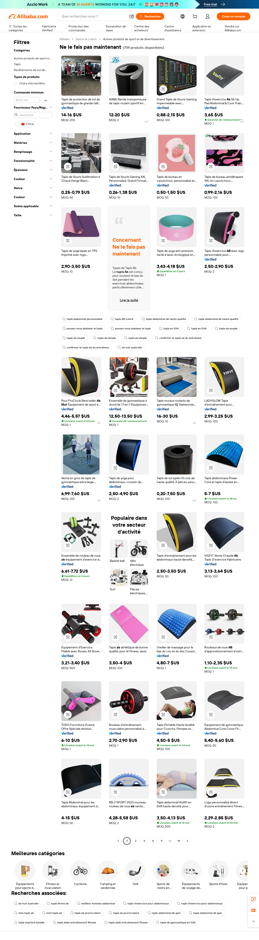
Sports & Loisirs (86, 39)
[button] (131, 16)
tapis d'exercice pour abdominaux (146, 903)
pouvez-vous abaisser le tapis (82, 328)
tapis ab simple (104, 338)
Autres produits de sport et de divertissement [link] (133, 39)
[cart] (196, 17)
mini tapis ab (24, 913)
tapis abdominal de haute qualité (164, 319)
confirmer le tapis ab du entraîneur (178, 338)
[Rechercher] (150, 16)
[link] (253, 899)
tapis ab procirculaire (85, 913)
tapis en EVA (169, 328)
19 (178, 840)
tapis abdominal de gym (164, 913)
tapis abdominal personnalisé (82, 319)
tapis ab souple (226, 328)
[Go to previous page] (118, 841)
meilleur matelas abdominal (96, 903)
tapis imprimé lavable (29, 922)
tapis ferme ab (58, 903)
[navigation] (32, 441)
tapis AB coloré (122, 319)
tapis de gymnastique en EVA (176, 922)
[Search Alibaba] (94, 16)
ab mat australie (129, 347)
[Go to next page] (187, 841)
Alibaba (64, 39)
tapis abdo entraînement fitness (74, 922)
